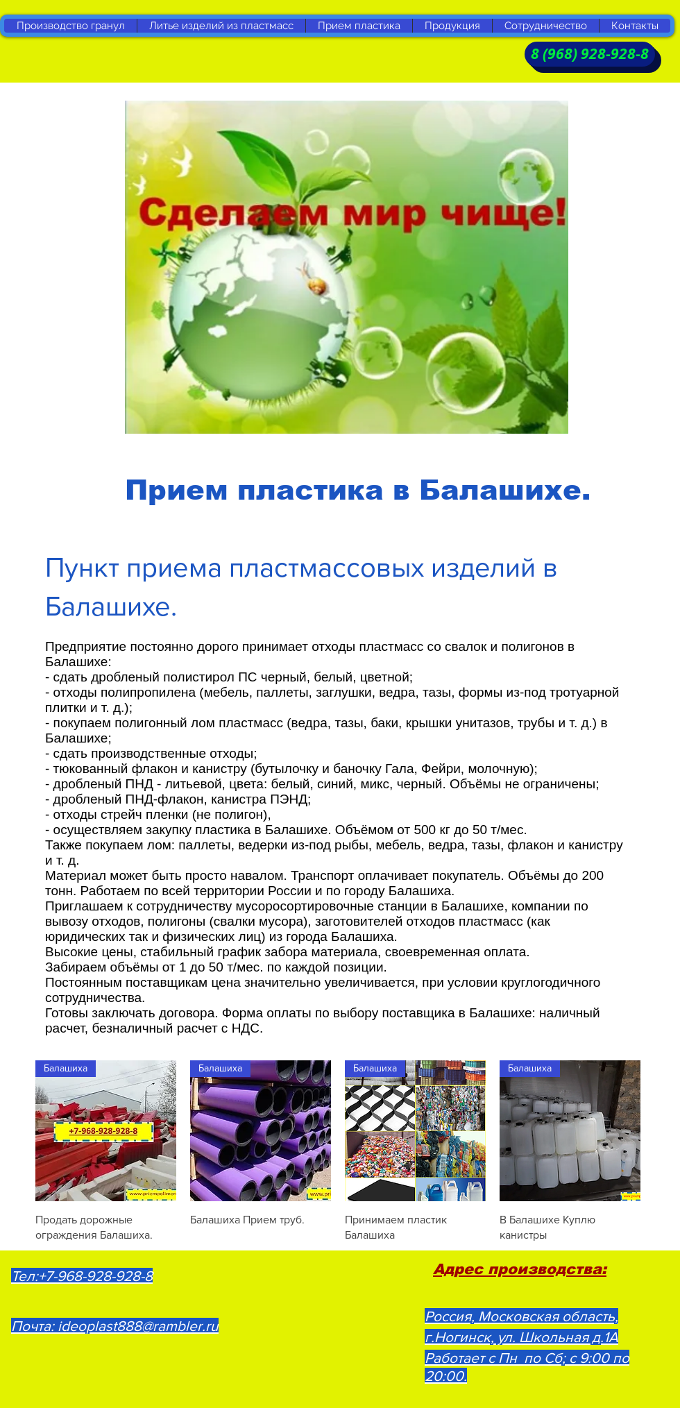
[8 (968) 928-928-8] (590, 54)
